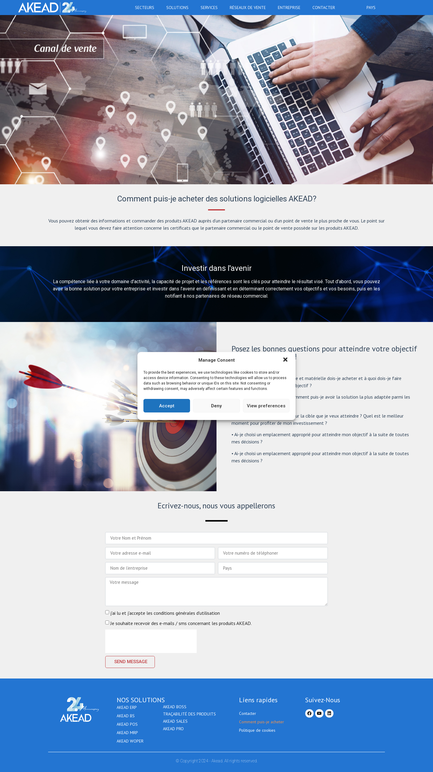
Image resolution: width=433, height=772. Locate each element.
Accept (166, 406)
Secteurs (146, 8)
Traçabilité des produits (189, 715)
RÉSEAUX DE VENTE (249, 8)
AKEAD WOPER (130, 741)
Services (211, 8)
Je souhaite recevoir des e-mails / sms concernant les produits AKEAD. (181, 623)
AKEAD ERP (127, 707)
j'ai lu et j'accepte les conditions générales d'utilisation (165, 613)
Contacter (323, 7)
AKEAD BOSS (174, 707)
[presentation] (151, 641)
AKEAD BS (126, 715)
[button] (286, 360)
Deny (216, 406)
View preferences (266, 406)
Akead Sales (175, 724)
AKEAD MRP (127, 732)
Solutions (179, 8)
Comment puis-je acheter (261, 722)
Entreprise (290, 8)
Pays (373, 8)
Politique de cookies (257, 730)
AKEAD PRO (173, 732)
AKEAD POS (127, 724)
